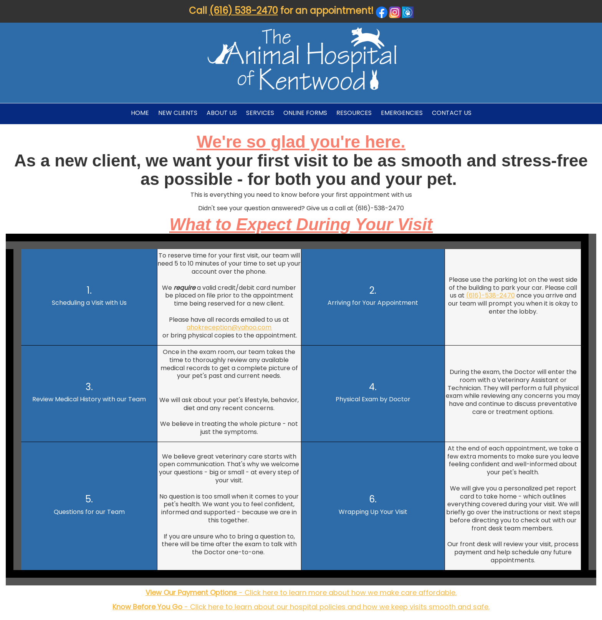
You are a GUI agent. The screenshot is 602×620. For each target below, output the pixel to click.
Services (260, 112)
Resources (354, 112)
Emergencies (402, 112)
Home (140, 112)
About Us (222, 112)
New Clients (177, 112)
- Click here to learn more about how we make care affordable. (301, 592)
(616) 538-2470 (243, 10)
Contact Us (451, 112)
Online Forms (305, 112)
